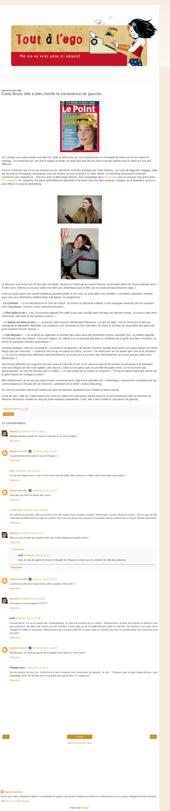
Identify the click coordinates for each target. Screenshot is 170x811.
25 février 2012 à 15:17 (45, 490)
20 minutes (110, 177)
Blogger (85, 807)
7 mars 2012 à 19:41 (37, 667)
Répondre (15, 441)
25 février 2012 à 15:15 (28, 470)
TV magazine (9, 180)
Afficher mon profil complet (15, 801)
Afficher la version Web (79, 743)
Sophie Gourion (19, 451)
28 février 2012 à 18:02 (45, 648)
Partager (8, 414)
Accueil (80, 737)
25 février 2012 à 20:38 (35, 510)
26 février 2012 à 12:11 (45, 579)
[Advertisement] (79, 9)
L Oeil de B (16, 510)
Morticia (14, 431)
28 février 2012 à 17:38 (28, 618)
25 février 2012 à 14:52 (45, 451)
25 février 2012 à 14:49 (32, 431)
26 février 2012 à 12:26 (32, 598)
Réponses (18, 549)
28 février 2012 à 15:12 (36, 555)
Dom (12, 470)
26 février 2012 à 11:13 (32, 533)
